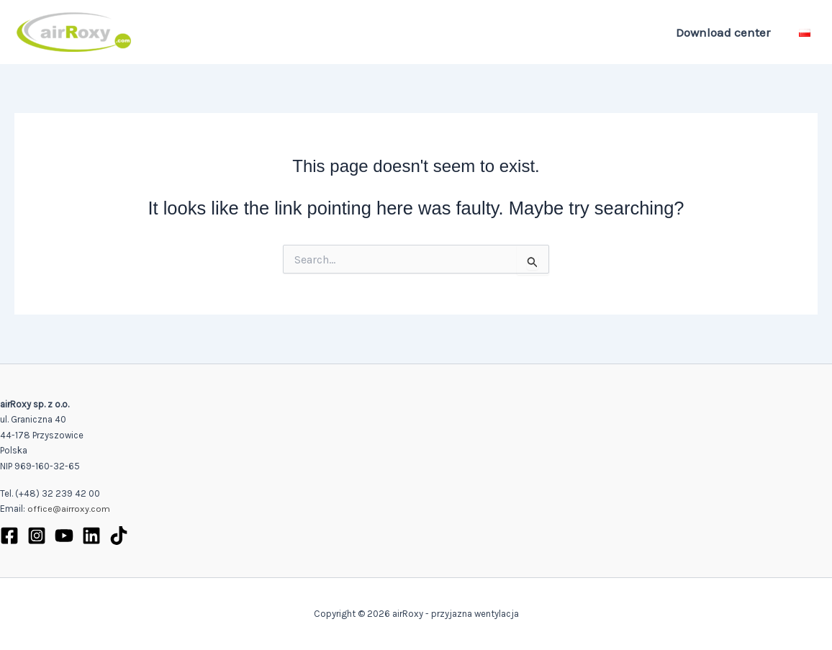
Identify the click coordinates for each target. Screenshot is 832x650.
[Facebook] (9, 535)
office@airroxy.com (69, 509)
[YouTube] (64, 535)
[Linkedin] (91, 535)
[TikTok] (118, 535)
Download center (725, 32)
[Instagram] (36, 535)
